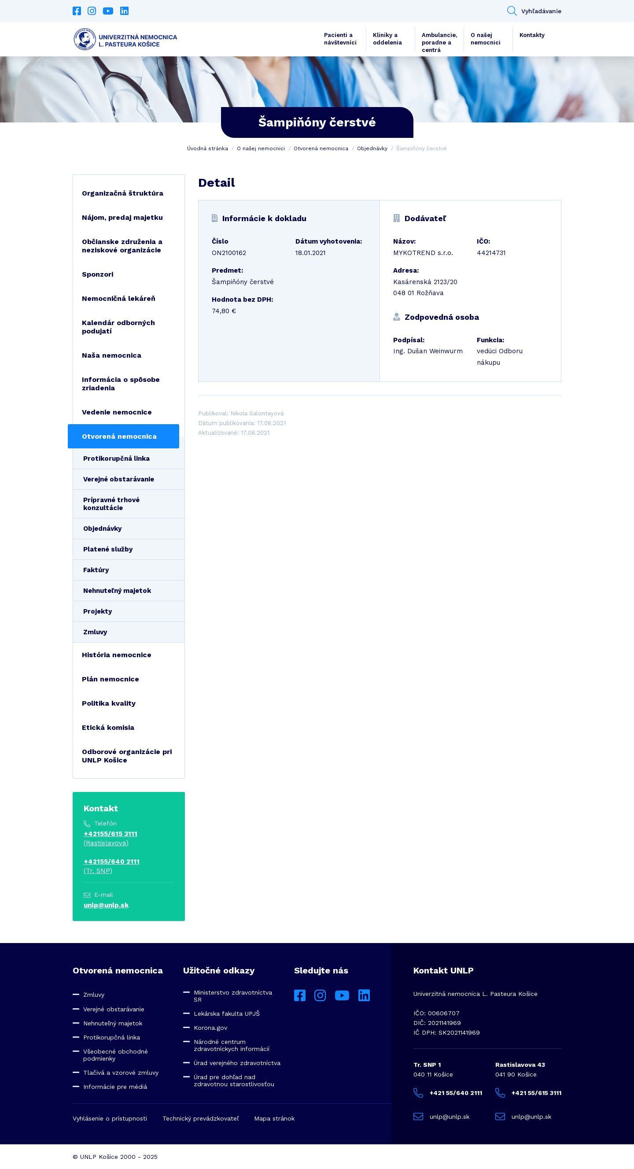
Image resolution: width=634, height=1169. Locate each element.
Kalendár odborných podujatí (118, 326)
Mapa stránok (274, 1118)
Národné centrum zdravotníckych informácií (231, 1045)
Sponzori (97, 274)
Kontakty (532, 35)
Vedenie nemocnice (117, 412)
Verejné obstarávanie (118, 479)
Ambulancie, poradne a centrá (439, 41)
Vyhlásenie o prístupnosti (110, 1118)
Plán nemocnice (110, 679)
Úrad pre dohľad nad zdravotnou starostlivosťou (234, 1080)
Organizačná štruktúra (122, 193)
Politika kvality (109, 703)
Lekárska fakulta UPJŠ (227, 1013)
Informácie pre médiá (115, 1086)
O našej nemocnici (486, 39)
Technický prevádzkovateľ (200, 1118)
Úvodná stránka (207, 148)
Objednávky (372, 148)
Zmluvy (95, 632)
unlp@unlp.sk (106, 905)
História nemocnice (116, 655)
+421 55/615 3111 (528, 1093)
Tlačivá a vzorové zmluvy (120, 1072)
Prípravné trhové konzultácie (111, 504)
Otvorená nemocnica (321, 148)
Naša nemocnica (111, 355)
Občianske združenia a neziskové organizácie (122, 245)
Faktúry (96, 570)
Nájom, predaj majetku (122, 217)
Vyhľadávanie (534, 11)
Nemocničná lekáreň (118, 298)
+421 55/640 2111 (447, 1093)
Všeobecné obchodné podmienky (115, 1055)
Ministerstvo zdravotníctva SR (233, 996)
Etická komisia (108, 727)
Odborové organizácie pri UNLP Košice (127, 755)
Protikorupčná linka (116, 458)
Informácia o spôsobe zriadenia (121, 383)
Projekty (97, 611)
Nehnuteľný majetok (117, 591)
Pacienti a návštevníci (340, 39)
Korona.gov (210, 1027)
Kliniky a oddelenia (387, 39)
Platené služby (108, 549)
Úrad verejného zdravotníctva (237, 1062)
